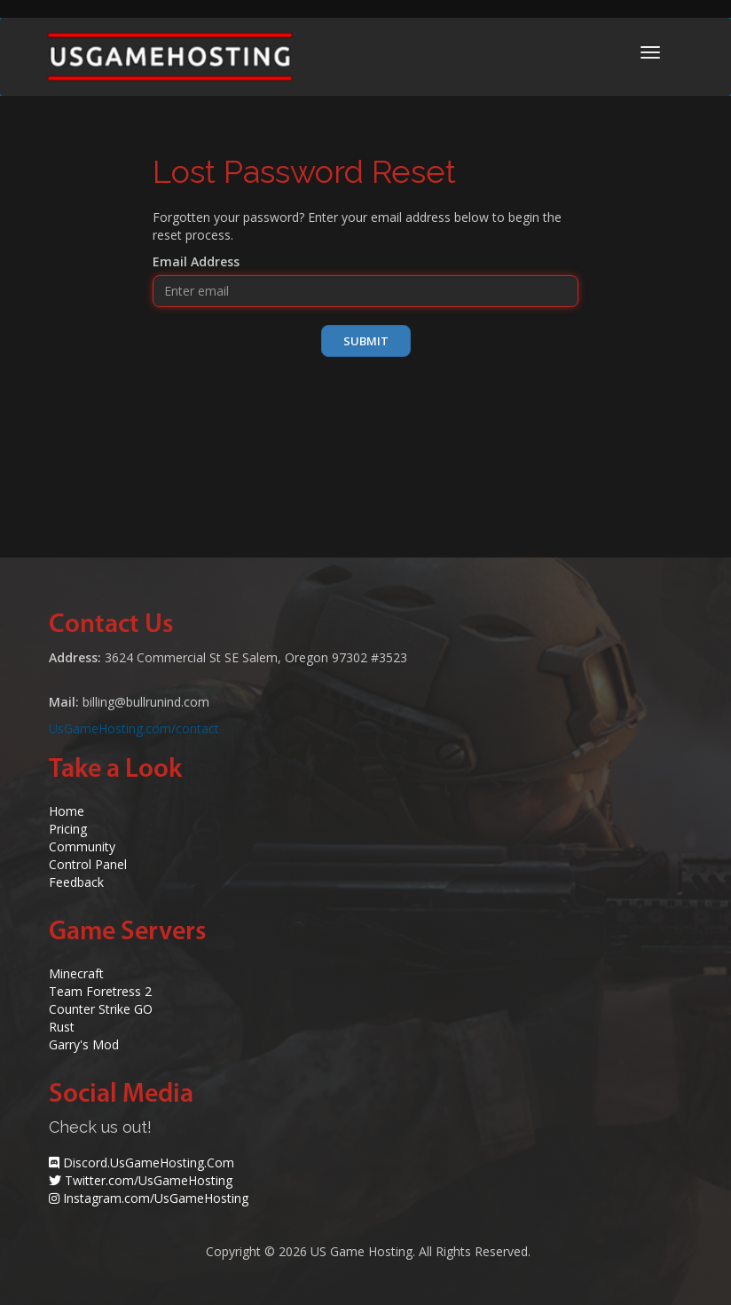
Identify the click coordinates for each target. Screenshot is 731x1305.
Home (66, 811)
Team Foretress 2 (100, 991)
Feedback (76, 882)
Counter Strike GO (101, 1008)
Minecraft (76, 973)
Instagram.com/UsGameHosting (155, 1198)
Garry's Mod (84, 1044)
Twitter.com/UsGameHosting (148, 1180)
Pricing (68, 828)
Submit (366, 341)
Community (82, 846)
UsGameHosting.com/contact (134, 728)
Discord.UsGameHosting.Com (148, 1162)
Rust (62, 1026)
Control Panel (88, 864)
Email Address (196, 261)
